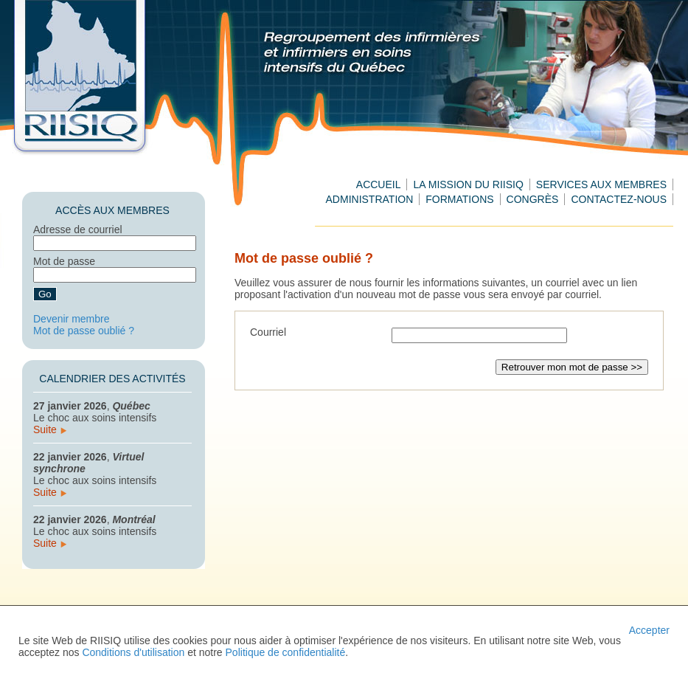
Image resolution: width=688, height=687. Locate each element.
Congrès (533, 199)
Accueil (378, 184)
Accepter (649, 630)
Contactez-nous (619, 199)
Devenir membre (71, 319)
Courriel (268, 332)
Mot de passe (64, 261)
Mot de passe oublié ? (83, 330)
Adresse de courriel (77, 229)
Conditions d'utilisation (133, 652)
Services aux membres (601, 184)
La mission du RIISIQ (468, 184)
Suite (49, 429)
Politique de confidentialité (286, 652)
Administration (370, 199)
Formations (459, 199)
